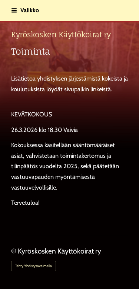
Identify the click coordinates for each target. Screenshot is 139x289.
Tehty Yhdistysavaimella (33, 266)
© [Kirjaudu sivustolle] (14, 250)
